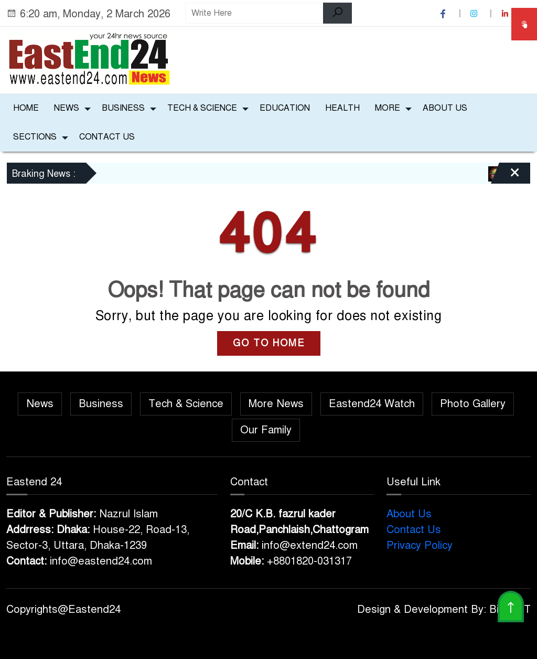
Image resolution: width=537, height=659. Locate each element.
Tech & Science (202, 108)
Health (342, 108)
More (387, 108)
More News (276, 403)
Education (285, 108)
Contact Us (107, 137)
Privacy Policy (419, 545)
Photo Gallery (473, 403)
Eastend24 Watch (372, 403)
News (66, 108)
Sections (35, 137)
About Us (445, 108)
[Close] (505, 176)
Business (123, 108)
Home (26, 108)
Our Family (266, 430)
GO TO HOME (269, 343)
